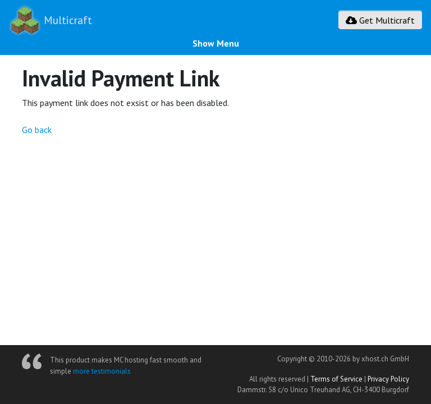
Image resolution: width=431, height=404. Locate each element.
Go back (37, 129)
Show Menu (215, 43)
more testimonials (102, 371)
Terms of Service (336, 379)
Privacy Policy (388, 379)
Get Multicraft (380, 20)
